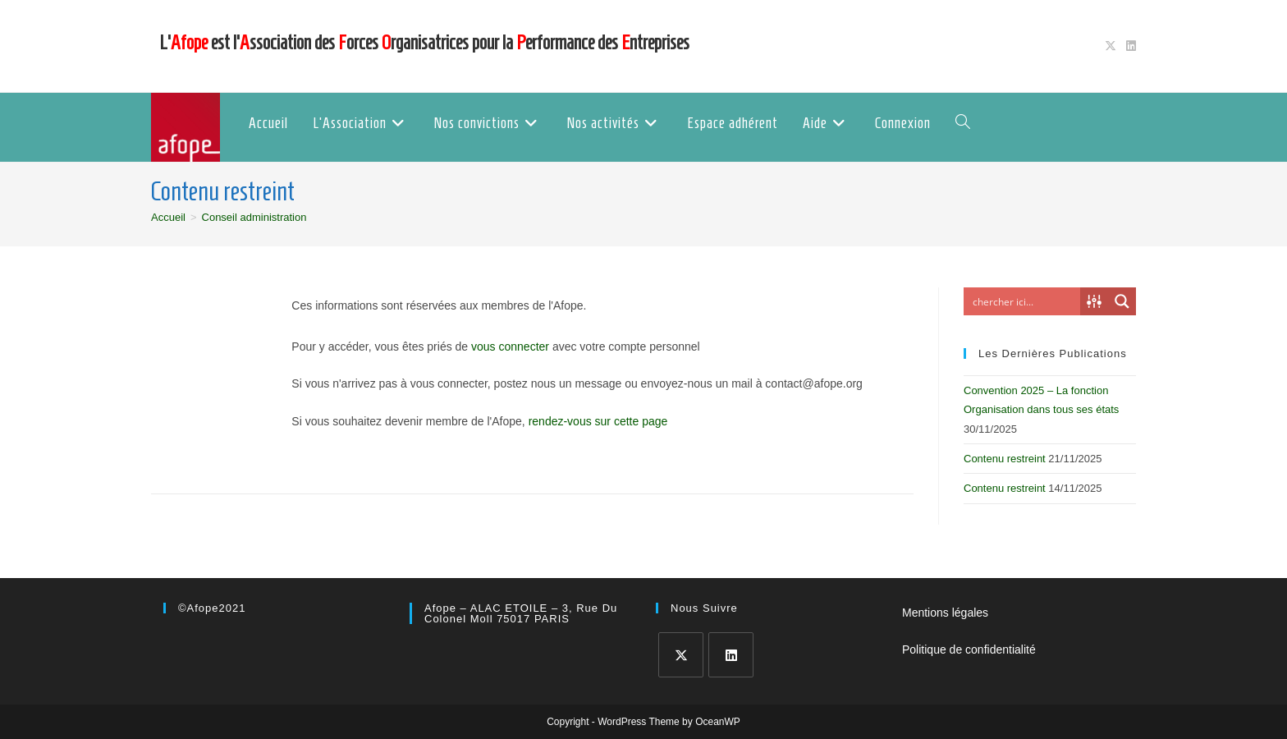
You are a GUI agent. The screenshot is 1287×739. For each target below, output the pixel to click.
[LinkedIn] (730, 654)
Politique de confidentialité (969, 649)
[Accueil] (168, 217)
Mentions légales (945, 612)
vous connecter (510, 346)
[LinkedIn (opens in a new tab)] (1128, 46)
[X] (680, 654)
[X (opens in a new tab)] (1110, 46)
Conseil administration (254, 217)
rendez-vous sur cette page (598, 421)
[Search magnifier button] (1122, 301)
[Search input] (1023, 301)
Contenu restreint (1005, 458)
